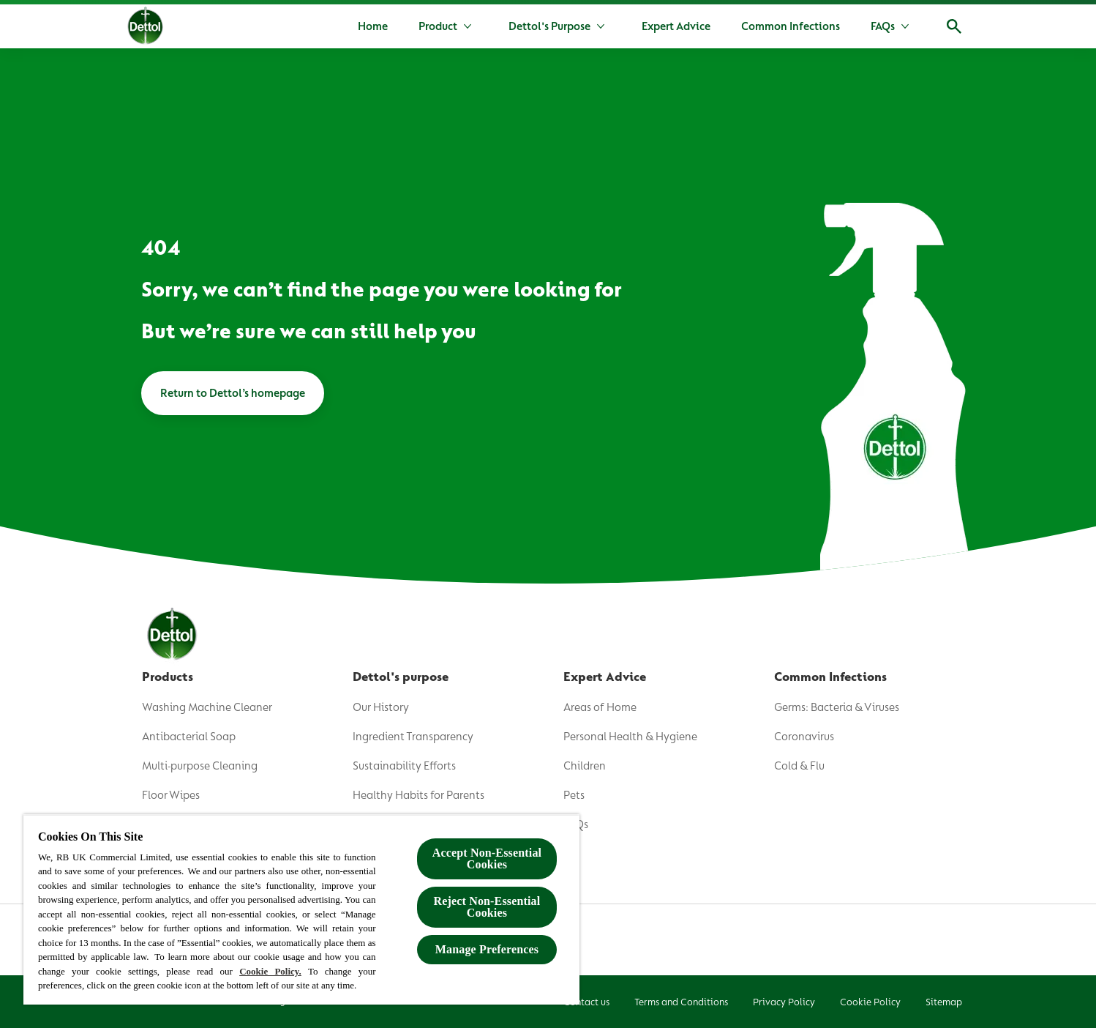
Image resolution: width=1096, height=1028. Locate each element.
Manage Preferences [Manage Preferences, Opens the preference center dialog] (486, 949)
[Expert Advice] (676, 26)
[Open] (954, 26)
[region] (301, 909)
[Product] (437, 26)
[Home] (373, 26)
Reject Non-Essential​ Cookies (487, 907)
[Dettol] (145, 28)
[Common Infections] (790, 26)
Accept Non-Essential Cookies (486, 858)
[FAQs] (883, 26)
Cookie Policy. (270, 971)
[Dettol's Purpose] (549, 26)
